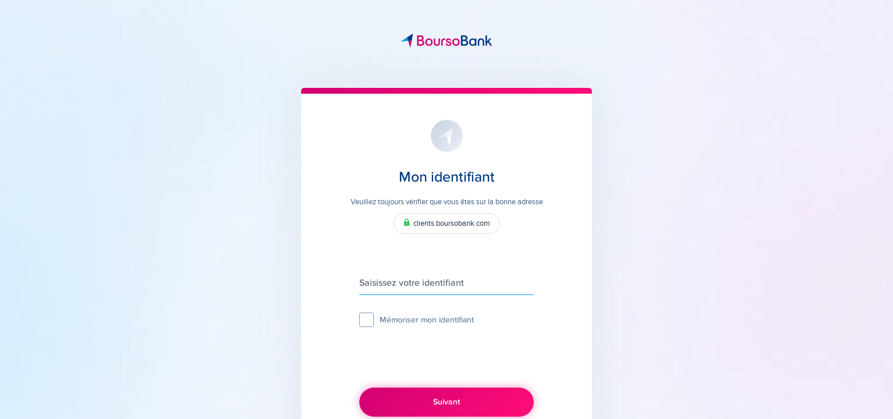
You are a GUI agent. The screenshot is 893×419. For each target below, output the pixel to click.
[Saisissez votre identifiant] (446, 283)
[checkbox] (366, 320)
